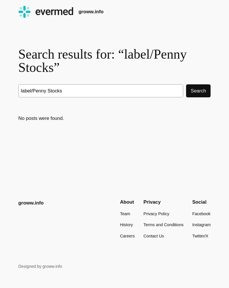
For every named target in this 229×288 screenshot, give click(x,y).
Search (198, 91)
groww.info (90, 11)
